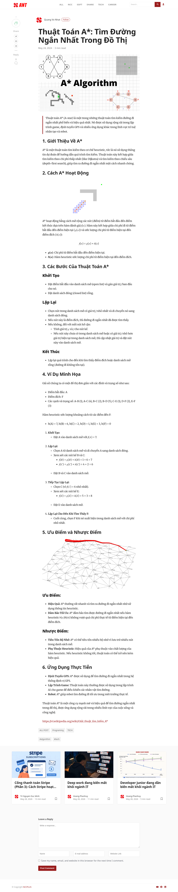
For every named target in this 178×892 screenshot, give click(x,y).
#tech (56, 739)
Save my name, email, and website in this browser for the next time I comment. (82, 860)
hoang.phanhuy (80, 796)
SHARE (90, 4)
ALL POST (44, 730)
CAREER (112, 4)
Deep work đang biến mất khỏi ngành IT (87, 785)
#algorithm (45, 739)
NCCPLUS (27, 887)
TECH (101, 4)
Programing (58, 730)
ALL (62, 4)
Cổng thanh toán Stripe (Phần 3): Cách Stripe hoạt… (35, 785)
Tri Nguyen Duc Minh (29, 796)
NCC (70, 4)
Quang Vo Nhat (57, 19)
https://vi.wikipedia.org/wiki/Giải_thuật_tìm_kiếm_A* (75, 721)
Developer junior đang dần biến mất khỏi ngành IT (140, 785)
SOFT (79, 4)
